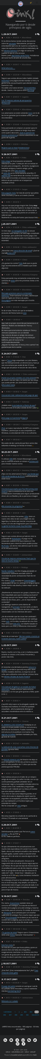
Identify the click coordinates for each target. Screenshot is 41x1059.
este (7, 621)
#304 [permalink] (8, 402)
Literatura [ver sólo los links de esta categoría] (26, 756)
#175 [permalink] (8, 997)
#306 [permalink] (8, 424)
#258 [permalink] (8, 683)
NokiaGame (16, 538)
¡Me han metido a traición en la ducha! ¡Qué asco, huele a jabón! (20, 637)
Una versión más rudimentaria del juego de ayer (20, 395)
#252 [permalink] (8, 812)
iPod (3, 428)
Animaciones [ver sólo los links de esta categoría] (26, 555)
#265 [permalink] (8, 513)
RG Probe (5, 546)
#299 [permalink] (8, 307)
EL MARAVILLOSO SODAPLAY (13, 725)
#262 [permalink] (8, 567)
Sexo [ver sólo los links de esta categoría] (25, 929)
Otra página (6, 300)
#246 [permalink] (8, 967)
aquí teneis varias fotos (20, 55)
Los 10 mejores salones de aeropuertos (17, 100)
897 (10, 1015)
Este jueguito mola (9, 193)
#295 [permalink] (8, 247)
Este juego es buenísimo (11, 418)
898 (16, 1015)
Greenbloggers (30, 580)
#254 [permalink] (8, 756)
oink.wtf (32, 1052)
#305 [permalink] (8, 414)
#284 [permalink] (8, 37)
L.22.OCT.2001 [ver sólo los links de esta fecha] (9, 645)
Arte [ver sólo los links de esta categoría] (24, 513)
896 (4, 1015)
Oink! (34, 1055)
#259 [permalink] (8, 663)
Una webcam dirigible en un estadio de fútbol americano (19, 688)
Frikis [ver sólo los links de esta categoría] (24, 157)
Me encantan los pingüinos (12, 506)
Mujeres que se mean (10, 148)
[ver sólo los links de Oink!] (2, 37)
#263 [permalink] (8, 555)
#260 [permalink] (8, 648)
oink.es (8, 1052)
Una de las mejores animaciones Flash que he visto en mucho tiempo (19, 559)
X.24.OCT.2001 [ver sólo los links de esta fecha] (9, 353)
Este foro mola (7, 945)
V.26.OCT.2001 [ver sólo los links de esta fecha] (9, 154)
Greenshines (14, 903)
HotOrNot (5, 81)
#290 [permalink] (8, 144)
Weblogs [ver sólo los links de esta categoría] (24, 567)
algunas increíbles (8, 734)
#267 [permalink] (8, 485)
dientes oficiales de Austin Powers (17, 677)
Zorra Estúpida (11, 917)
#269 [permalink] (8, 455)
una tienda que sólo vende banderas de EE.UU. (20, 475)
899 (21, 1015)
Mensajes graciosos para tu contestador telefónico (17, 294)
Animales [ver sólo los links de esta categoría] (26, 503)
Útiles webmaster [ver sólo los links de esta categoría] (29, 227)
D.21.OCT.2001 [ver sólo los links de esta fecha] (9, 717)
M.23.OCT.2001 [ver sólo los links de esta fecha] (10, 451)
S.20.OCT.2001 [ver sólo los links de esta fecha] (9, 824)
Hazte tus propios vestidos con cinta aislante (19, 378)
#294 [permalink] (8, 227)
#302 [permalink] (8, 374)
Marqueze (7, 913)
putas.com (11, 253)
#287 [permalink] (8, 97)
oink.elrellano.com (17, 1052)
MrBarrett (6, 103)
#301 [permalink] (8, 357)
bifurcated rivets (8, 385)
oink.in (27, 1052)
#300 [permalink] (8, 319)
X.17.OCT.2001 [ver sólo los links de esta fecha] (9, 979)
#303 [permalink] (8, 391)
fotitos (12, 935)
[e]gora (24, 418)
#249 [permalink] (8, 899)
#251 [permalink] (8, 828)
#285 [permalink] (8, 64)
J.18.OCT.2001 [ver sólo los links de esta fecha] (9, 963)
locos (30, 113)
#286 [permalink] (8, 75)
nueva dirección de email (22, 251)
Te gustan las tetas (9, 932)
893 (25, 1012)
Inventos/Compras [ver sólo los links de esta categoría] (29, 124)
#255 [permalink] (8, 743)
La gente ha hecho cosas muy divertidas (17, 526)
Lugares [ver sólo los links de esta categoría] (25, 97)
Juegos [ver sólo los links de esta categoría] (24, 189)
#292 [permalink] (8, 189)
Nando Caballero (8, 571)
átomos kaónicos (10, 51)
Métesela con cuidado (10, 1001)
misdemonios (24, 148)
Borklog (31, 90)
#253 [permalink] (8, 773)
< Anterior (7, 1012)
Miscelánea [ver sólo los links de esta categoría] (26, 37)
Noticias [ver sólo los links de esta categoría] (25, 402)
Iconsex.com (33, 461)
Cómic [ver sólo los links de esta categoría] (24, 260)
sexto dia (6, 173)
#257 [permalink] (8, 701)
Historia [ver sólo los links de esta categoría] (25, 485)
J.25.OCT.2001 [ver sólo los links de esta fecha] (9, 223)
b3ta (26, 516)
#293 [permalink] (8, 202)
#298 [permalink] (8, 289)
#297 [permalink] (8, 274)
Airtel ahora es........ (8, 68)
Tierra (9, 360)
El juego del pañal (8, 986)
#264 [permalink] (8, 532)
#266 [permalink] (8, 503)
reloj (19, 806)
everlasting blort (14, 991)
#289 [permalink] (8, 124)
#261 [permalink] (8, 633)
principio (16, 607)
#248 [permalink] (8, 929)
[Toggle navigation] (36, 2)
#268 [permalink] (8, 470)
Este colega (6, 161)
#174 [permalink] (8, 982)
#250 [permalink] (8, 843)
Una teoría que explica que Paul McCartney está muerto (20, 490)
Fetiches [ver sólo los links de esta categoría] (24, 144)
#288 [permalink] (8, 109)
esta (24, 313)
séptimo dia (6, 175)
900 (27, 1015)
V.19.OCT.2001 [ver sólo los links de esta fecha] (9, 896)
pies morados (20, 171)
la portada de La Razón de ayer (23, 405)
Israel (12, 580)
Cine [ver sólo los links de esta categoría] (24, 357)
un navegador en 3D (19, 231)
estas (13, 280)
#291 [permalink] (8, 157)
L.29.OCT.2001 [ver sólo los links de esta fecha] (9, 34)
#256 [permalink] (8, 721)
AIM (11, 459)
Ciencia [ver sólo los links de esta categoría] (25, 721)
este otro (16, 624)
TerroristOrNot (30, 88)
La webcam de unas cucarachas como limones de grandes (20, 748)
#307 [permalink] (8, 439)
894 (31, 1012)
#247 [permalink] (8, 941)
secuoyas (12, 43)
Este (20, 263)
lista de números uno (12, 759)
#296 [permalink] (8, 260)
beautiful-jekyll (16, 1055)
